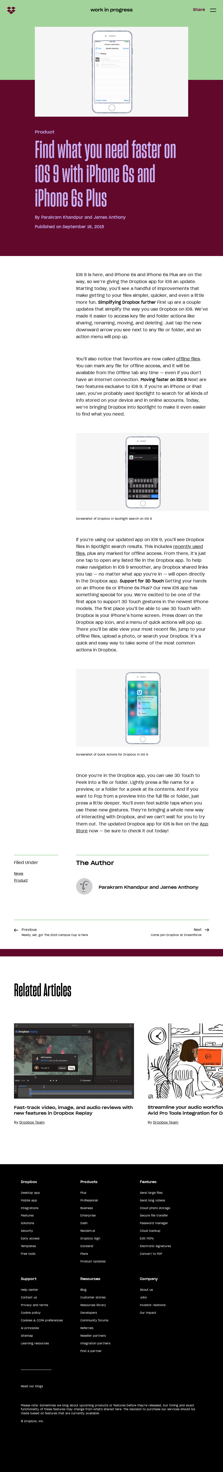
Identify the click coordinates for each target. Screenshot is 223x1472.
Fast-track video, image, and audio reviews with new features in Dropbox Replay (73, 1110)
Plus (83, 1193)
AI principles (30, 1328)
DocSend (86, 1246)
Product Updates (93, 1261)
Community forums (94, 1320)
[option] (67, 1074)
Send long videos (152, 1200)
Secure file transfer (154, 1215)
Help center (29, 1290)
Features (27, 1215)
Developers (88, 1313)
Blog (83, 1290)
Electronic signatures (155, 1246)
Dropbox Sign (90, 1238)
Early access (30, 1238)
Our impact (148, 1313)
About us (146, 1290)
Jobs (143, 1297)
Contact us (29, 1297)
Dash (83, 1223)
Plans (84, 1254)
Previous (55, 932)
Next (176, 932)
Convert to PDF (151, 1254)
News (18, 873)
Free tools (28, 1254)
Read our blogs (32, 1386)
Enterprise (88, 1215)
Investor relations (153, 1305)
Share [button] (199, 9)
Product (44, 132)
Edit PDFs (147, 1238)
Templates (28, 1246)
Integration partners (95, 1343)
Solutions (27, 1223)
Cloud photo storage (155, 1208)
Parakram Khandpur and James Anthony (83, 217)
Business (86, 1208)
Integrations (29, 1208)
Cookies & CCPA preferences (42, 1320)
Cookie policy (31, 1313)
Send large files (151, 1193)
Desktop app (30, 1193)
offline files (188, 358)
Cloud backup (150, 1231)
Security (27, 1231)
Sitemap (27, 1335)
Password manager (154, 1223)
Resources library (93, 1305)
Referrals (86, 1328)
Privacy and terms (34, 1305)
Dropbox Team (31, 1122)
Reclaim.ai (87, 1231)
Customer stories (93, 1297)
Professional (89, 1200)
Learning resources (35, 1343)
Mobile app (29, 1200)
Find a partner (91, 1351)
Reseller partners (93, 1335)
